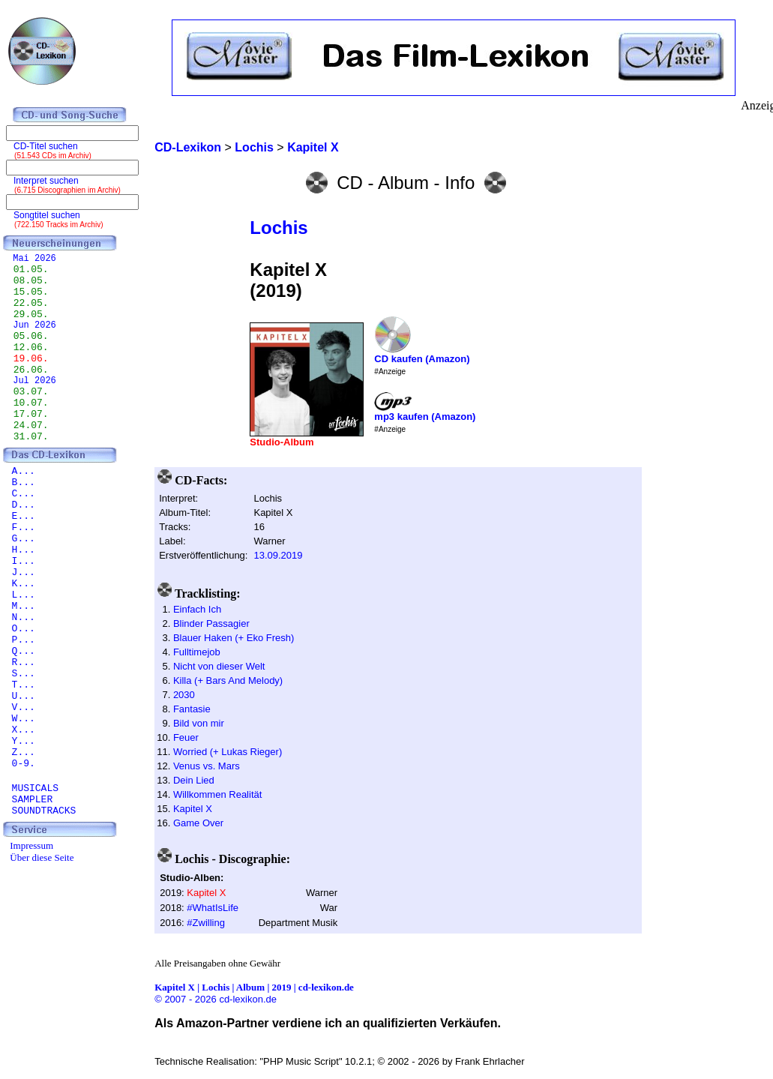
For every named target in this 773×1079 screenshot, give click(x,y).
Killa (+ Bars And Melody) (228, 680)
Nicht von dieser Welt (219, 666)
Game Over (198, 823)
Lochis (278, 227)
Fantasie (192, 709)
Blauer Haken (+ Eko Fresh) (233, 637)
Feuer (186, 737)
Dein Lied (193, 780)
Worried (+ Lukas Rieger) (227, 751)
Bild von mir (198, 723)
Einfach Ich (197, 609)
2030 (184, 694)
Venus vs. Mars (206, 766)
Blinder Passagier (211, 623)
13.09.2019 (277, 555)
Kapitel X (192, 808)
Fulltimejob (196, 652)
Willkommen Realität (217, 794)
